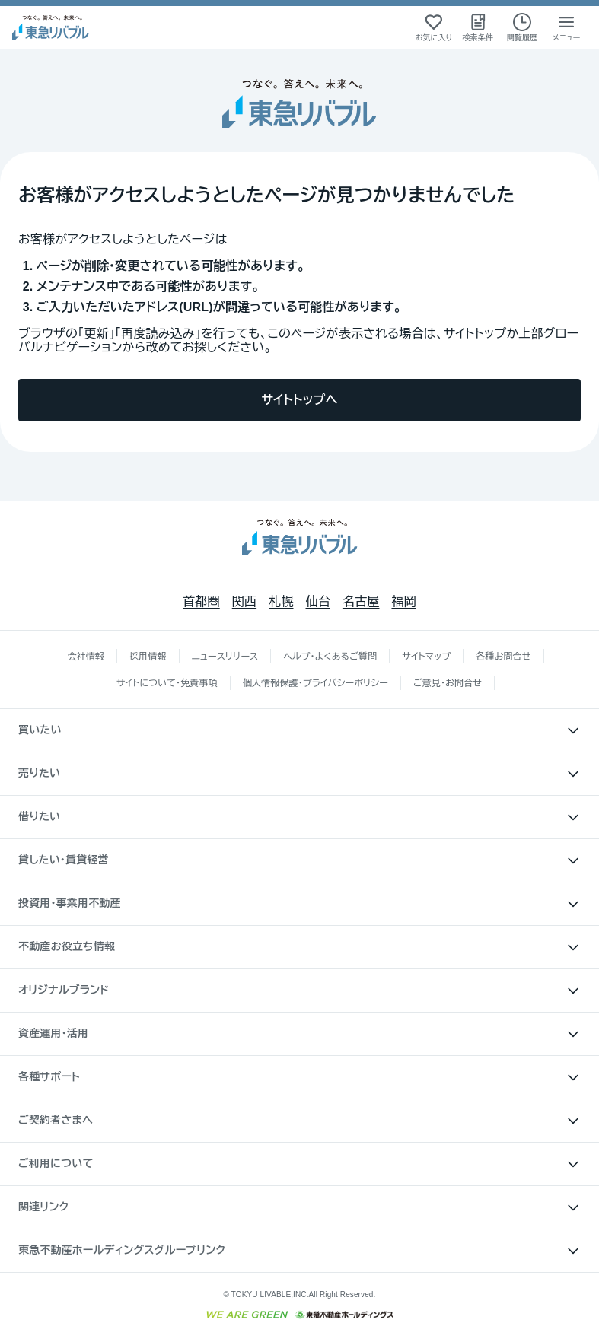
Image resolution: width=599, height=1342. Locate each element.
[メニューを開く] (566, 27)
